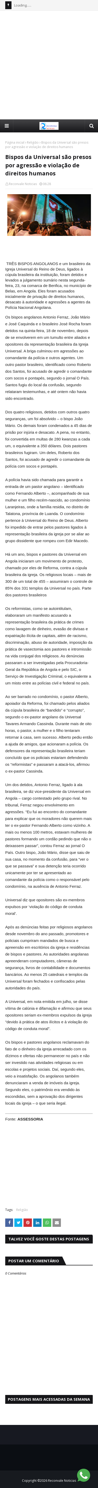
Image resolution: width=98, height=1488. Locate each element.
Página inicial (14, 142)
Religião (33, 142)
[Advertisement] (49, 65)
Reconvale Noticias (23, 184)
